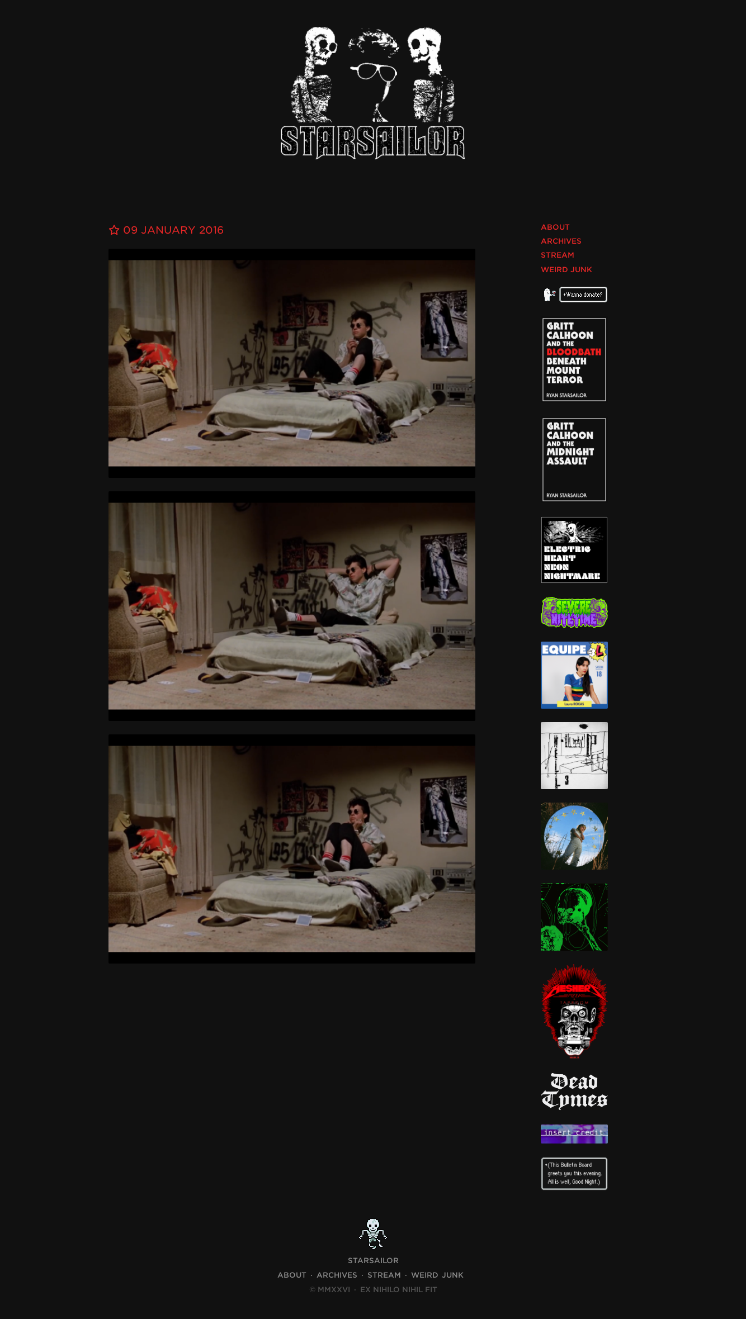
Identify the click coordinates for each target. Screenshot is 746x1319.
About (555, 227)
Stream (557, 255)
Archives (561, 241)
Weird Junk (566, 269)
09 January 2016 (166, 230)
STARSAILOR (373, 1260)
